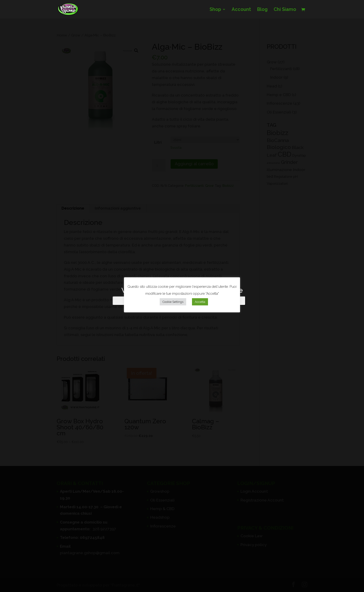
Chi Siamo (285, 10)
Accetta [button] (200, 302)
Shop (215, 10)
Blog (262, 10)
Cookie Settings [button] (172, 302)
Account (241, 10)
